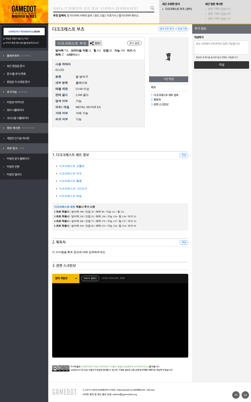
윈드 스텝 (100, 15)
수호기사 (111, 15)
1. (152, 95)
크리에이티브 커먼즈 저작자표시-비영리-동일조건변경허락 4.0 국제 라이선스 (115, 367)
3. (152, 104)
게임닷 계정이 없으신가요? (17, 39)
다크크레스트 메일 (70, 196)
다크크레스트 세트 (64, 206)
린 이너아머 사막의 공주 (79, 15)
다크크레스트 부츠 (70, 173)
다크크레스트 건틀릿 (72, 166)
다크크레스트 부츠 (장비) (178, 9)
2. (152, 99)
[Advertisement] (120, 142)
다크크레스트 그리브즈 (73, 188)
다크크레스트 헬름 (70, 180)
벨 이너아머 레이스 (129, 15)
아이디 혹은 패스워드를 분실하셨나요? (22, 43)
